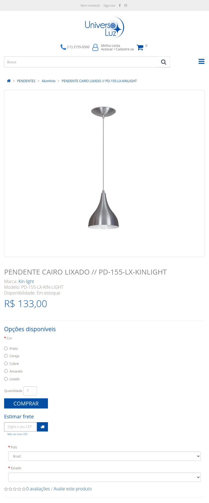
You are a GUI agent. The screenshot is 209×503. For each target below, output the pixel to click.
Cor (9, 338)
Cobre (14, 363)
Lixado (15, 379)
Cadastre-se (125, 49)
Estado (16, 468)
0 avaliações (38, 489)
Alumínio (48, 81)
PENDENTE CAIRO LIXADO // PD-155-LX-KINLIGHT (99, 81)
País (14, 447)
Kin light (26, 281)
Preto (14, 348)
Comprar (26, 403)
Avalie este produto (73, 489)
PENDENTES (26, 81)
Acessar (107, 49)
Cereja (14, 356)
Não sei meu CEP (17, 434)
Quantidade (13, 390)
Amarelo (16, 371)
